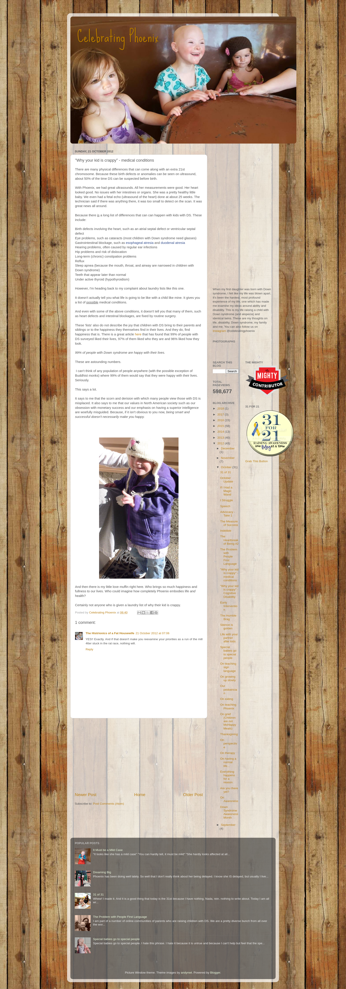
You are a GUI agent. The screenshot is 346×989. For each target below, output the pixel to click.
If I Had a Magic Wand (226, 491)
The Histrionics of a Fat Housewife (110, 633)
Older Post (193, 794)
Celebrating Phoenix (118, 36)
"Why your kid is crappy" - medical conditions (229, 575)
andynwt (186, 972)
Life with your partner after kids (229, 638)
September (228, 824)
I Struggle (226, 500)
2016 (221, 420)
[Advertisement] (139, 755)
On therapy (227, 753)
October (226, 467)
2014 (221, 431)
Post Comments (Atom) (108, 803)
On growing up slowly (228, 678)
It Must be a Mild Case (107, 850)
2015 (221, 426)
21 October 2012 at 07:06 (152, 633)
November (228, 458)
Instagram (219, 331)
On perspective (228, 743)
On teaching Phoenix (228, 706)
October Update (226, 479)
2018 (221, 408)
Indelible (225, 530)
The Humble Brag (228, 617)
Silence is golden (226, 626)
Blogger (215, 972)
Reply (89, 649)
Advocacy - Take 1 (227, 513)
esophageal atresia (139, 243)
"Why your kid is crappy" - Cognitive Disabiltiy (229, 591)
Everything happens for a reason (227, 777)
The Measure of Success (229, 523)
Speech (225, 506)
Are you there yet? (229, 790)
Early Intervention (228, 606)
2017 (221, 414)
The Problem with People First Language (228, 556)
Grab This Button (256, 461)
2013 (221, 437)
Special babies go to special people (228, 652)
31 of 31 (225, 472)
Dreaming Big (102, 872)
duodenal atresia (173, 243)
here (138, 334)
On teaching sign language (228, 667)
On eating (226, 699)
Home (139, 794)
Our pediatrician (228, 689)
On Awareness (229, 799)
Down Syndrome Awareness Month (229, 812)
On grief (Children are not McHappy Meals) (228, 721)
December (228, 448)
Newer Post (85, 794)
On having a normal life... (228, 762)
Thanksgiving (229, 734)
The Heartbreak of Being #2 (229, 540)
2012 (221, 443)
